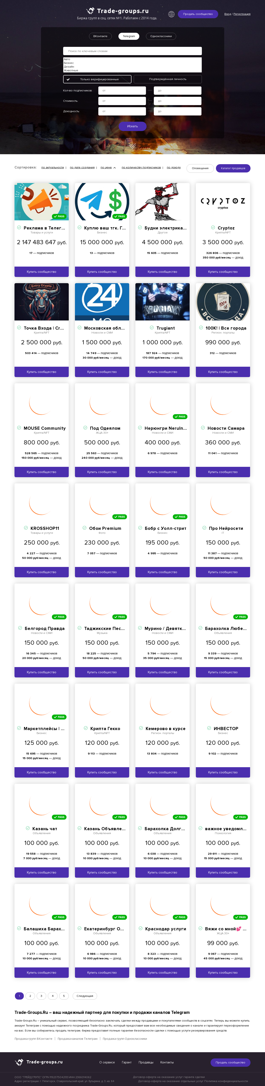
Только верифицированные (99, 79)
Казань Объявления (107, 828)
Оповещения (200, 168)
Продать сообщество (198, 14)
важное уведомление (229, 828)
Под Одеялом (105, 428)
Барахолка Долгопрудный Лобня (182, 828)
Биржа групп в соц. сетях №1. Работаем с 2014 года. (117, 18)
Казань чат (45, 828)
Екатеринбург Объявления (114, 929)
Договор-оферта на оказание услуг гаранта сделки (169, 1077)
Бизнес (132, 63)
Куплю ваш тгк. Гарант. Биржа (118, 228)
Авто (132, 59)
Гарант (127, 1062)
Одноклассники (161, 36)
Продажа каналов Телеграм (78, 1038)
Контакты (167, 1062)
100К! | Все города (226, 328)
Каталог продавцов (233, 168)
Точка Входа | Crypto (47, 328)
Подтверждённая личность (168, 79)
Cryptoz (226, 228)
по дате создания (82, 167)
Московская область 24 (111, 328)
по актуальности (52, 167)
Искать (132, 126)
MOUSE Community (45, 428)
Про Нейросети (226, 528)
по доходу (174, 167)
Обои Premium (105, 528)
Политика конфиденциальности (226, 1081)
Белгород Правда (45, 628)
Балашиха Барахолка (48, 929)
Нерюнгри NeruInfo (166, 428)
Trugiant (166, 328)
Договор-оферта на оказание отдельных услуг (171, 1081)
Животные (132, 70)
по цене (106, 167)
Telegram (129, 36)
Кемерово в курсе (166, 728)
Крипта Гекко (105, 728)
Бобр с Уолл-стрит (166, 528)
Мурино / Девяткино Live (172, 628)
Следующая (85, 996)
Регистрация (242, 14)
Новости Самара (226, 428)
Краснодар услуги (165, 929)
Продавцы (146, 1062)
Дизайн (132, 67)
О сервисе (107, 1062)
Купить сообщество (41, 272)
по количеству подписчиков (141, 167)
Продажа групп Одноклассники (125, 1038)
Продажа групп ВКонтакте (33, 1038)
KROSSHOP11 (45, 528)
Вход (227, 14)
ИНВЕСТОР (226, 728)
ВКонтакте (100, 36)
